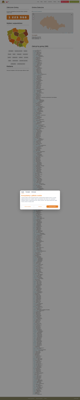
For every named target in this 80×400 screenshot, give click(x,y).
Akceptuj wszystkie (52, 206)
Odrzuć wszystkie (28, 206)
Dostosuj (40, 206)
